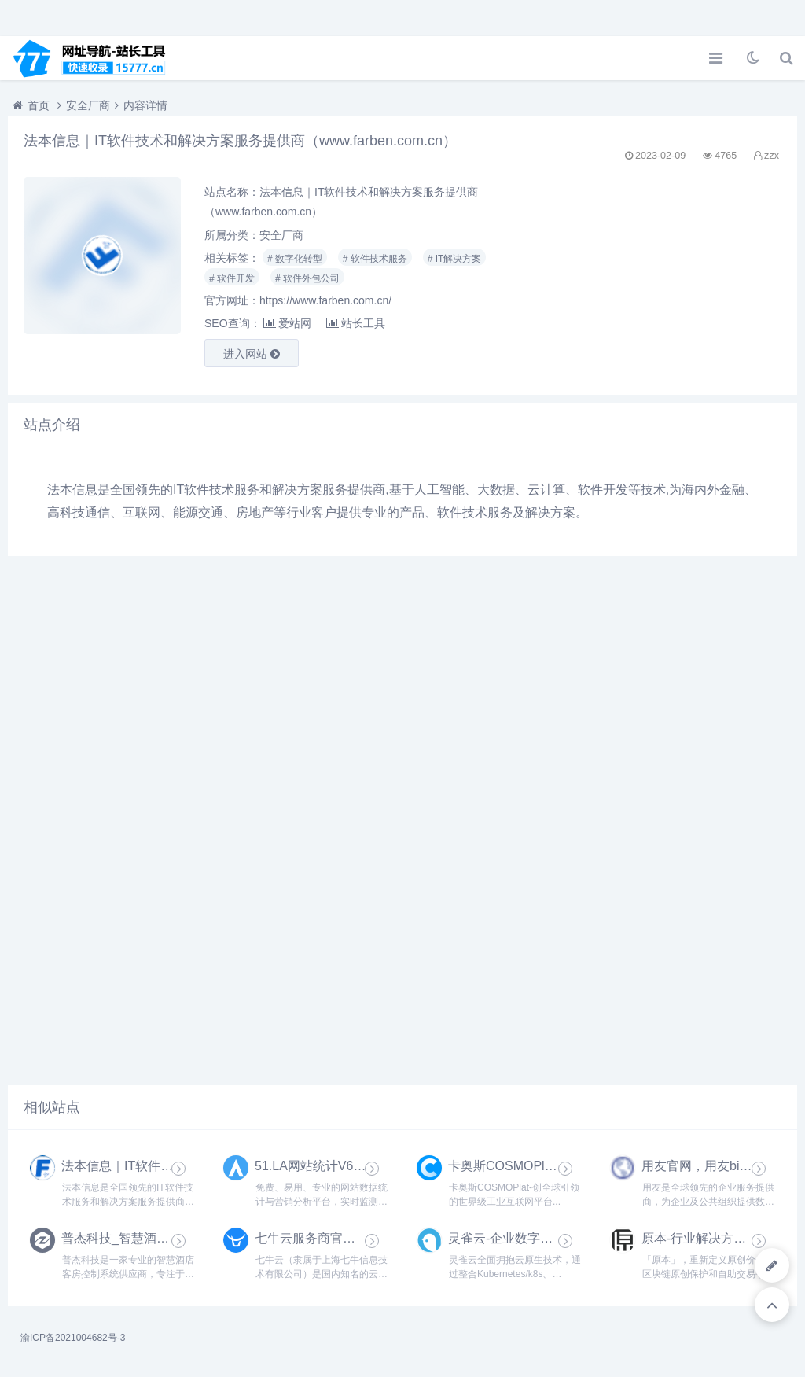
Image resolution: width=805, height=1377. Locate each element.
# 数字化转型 (294, 258)
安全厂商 (88, 105)
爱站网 (287, 323)
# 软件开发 (232, 278)
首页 (39, 105)
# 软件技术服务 (375, 258)
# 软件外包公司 (307, 278)
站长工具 (355, 323)
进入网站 (251, 354)
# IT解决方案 (455, 258)
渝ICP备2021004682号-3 (72, 1337)
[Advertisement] (660, 278)
